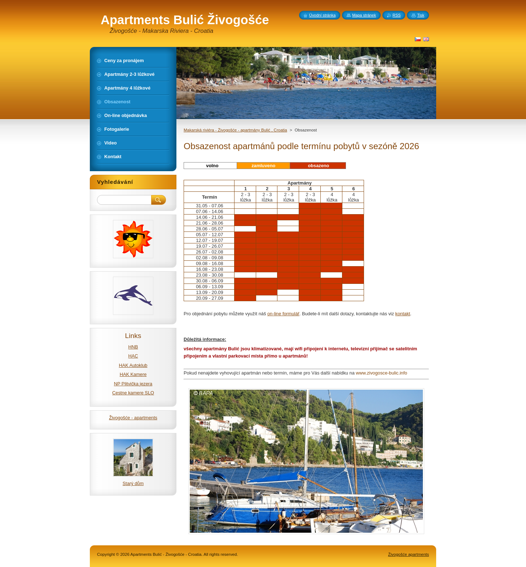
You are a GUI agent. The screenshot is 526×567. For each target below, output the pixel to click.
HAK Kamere (133, 374)
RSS (396, 15)
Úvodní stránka (322, 15)
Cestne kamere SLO (133, 392)
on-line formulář (283, 313)
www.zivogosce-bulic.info (381, 373)
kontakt (402, 313)
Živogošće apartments (408, 554)
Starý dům (133, 483)
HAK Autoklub (133, 365)
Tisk (420, 15)
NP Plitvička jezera (133, 383)
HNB (133, 347)
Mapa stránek (364, 15)
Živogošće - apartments (133, 417)
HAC (133, 356)
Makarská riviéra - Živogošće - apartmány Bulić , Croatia (235, 130)
